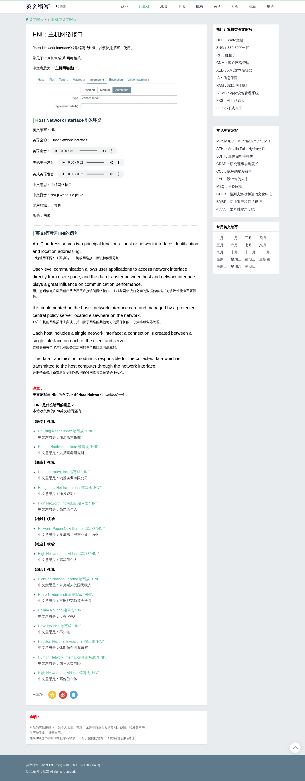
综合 (270, 6)
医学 (217, 6)
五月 (220, 245)
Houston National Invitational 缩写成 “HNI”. (71, 641)
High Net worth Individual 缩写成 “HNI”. (69, 554)
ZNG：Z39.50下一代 (232, 48)
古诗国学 (62, 765)
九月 (220, 252)
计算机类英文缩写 (62, 19)
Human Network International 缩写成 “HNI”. (72, 657)
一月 (220, 238)
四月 (262, 238)
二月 (234, 238)
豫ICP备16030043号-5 (87, 765)
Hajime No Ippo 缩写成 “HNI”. (61, 610)
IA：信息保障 (227, 78)
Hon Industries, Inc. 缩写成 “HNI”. (64, 472)
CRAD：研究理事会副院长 (237, 164)
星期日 (250, 266)
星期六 (236, 266)
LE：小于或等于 (229, 108)
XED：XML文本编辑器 (234, 70)
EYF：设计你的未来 (232, 179)
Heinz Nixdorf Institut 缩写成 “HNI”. (65, 595)
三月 (248, 238)
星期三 (250, 259)
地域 (163, 6)
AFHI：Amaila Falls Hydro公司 (240, 149)
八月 (262, 245)
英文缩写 (36, 19)
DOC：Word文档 (230, 40)
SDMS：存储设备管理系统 (237, 93)
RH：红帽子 (226, 55)
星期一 (221, 259)
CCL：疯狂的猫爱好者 (234, 171)
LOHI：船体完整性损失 (234, 156)
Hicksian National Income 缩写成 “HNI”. (69, 579)
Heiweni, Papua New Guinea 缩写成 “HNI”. (72, 529)
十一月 (250, 252)
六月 (234, 245)
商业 (124, 6)
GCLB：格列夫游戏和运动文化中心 (244, 194)
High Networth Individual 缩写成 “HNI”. (68, 503)
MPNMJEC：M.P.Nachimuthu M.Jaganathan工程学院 (258, 141)
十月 (234, 252)
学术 (181, 6)
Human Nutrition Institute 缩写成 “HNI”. (68, 447)
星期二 (236, 259)
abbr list (47, 765)
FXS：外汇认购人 (230, 100)
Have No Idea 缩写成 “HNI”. (60, 626)
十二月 (264, 252)
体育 (252, 6)
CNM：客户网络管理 (232, 63)
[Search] (62, 6)
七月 (248, 245)
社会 (234, 6)
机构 (199, 6)
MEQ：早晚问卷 (229, 186)
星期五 (221, 266)
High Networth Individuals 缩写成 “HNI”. (69, 673)
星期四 (264, 259)
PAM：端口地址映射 (232, 85)
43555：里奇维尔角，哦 (235, 209)
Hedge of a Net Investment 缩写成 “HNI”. (70, 488)
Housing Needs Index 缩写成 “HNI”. (66, 431)
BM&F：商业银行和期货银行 (239, 202)
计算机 (144, 6)
